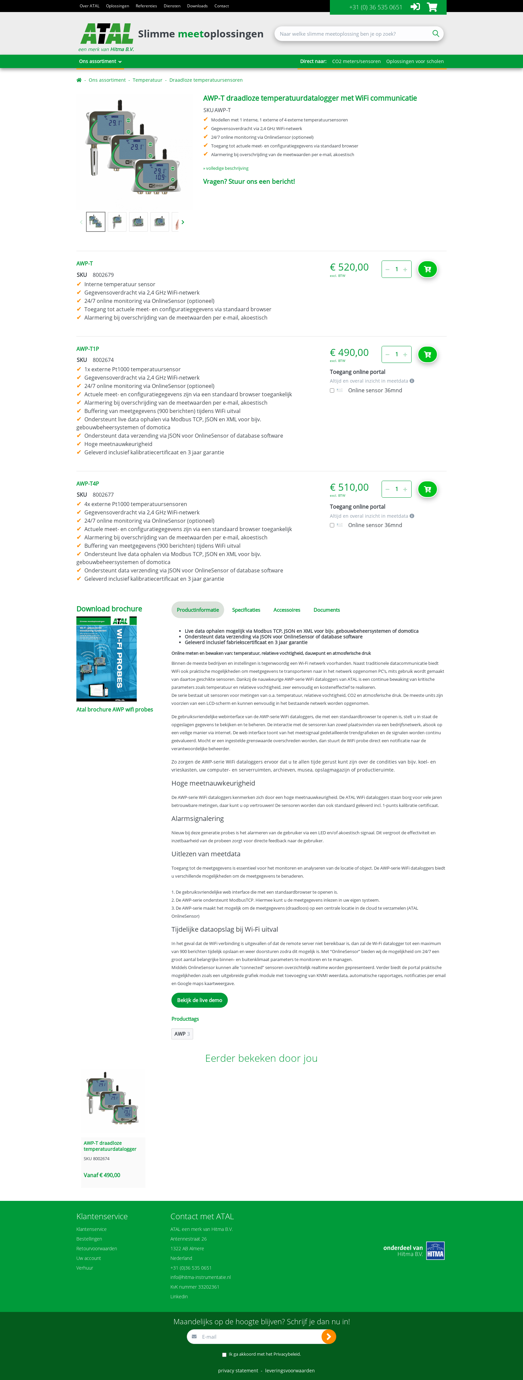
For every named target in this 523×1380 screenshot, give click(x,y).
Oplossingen (117, 6)
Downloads (197, 6)
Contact (221, 6)
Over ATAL (89, 6)
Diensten (172, 6)
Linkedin (179, 1296)
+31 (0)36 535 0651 (191, 1268)
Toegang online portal (357, 372)
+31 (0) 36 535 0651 (376, 7)
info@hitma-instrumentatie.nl (200, 1277)
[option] (134, 152)
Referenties (146, 6)
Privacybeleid (287, 1354)
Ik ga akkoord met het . (265, 1354)
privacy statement (238, 1370)
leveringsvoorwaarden (290, 1370)
